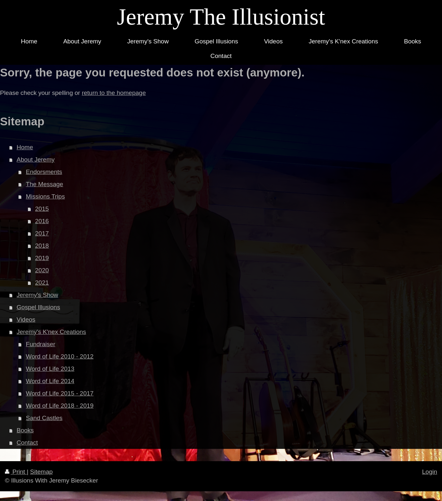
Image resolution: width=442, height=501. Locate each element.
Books (25, 430)
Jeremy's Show (37, 294)
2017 (42, 233)
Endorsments (44, 171)
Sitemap (41, 471)
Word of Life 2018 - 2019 (60, 405)
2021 (42, 282)
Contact (27, 442)
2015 (42, 208)
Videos (26, 319)
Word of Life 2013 (50, 368)
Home (25, 147)
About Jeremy (35, 159)
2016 (42, 221)
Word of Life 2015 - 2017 (60, 393)
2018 (42, 245)
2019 (42, 258)
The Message (44, 184)
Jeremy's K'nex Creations (51, 331)
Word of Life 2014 (50, 381)
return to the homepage (114, 92)
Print (16, 471)
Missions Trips (45, 196)
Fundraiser (40, 344)
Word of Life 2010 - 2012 (60, 356)
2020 (42, 270)
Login (429, 471)
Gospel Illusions (38, 307)
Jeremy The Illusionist (221, 17)
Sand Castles (44, 418)
